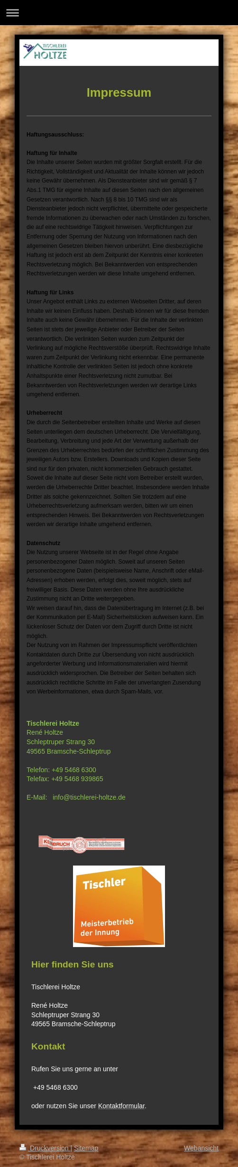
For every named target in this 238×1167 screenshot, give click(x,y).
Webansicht (201, 1148)
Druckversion (44, 1148)
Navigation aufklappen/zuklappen (119, 12)
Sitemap (86, 1148)
